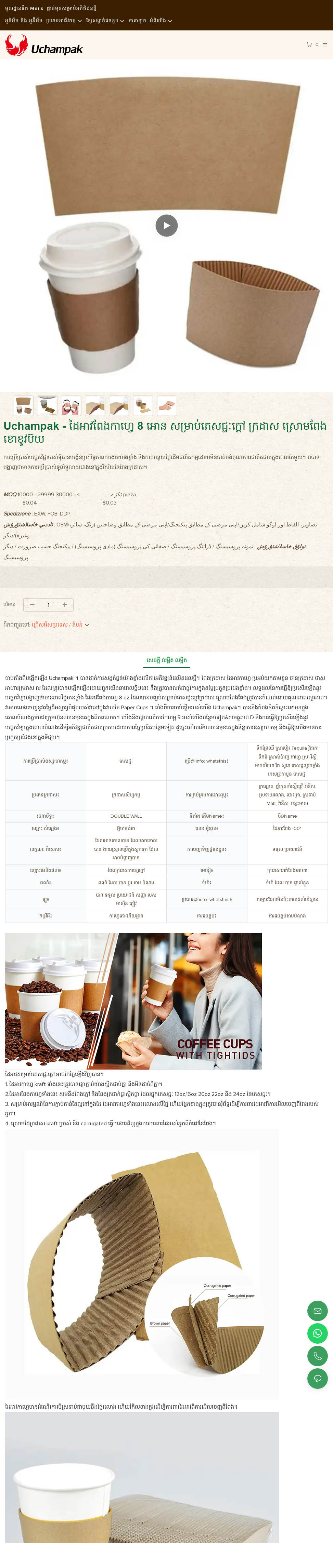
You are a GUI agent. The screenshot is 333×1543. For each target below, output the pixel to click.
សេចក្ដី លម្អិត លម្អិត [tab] (166, 660)
